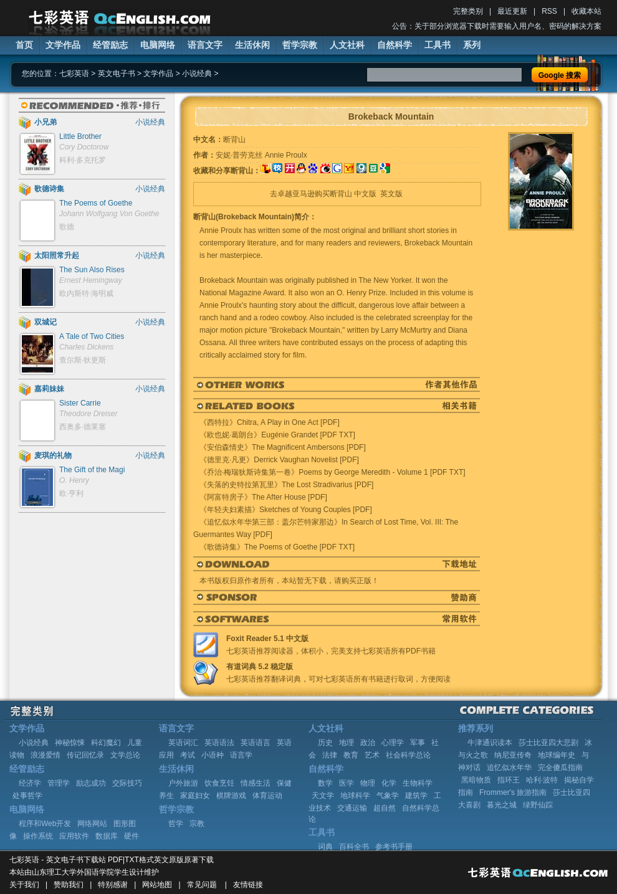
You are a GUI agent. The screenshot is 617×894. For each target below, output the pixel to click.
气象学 (387, 795)
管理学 (58, 783)
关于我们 (24, 884)
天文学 (323, 795)
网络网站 (92, 823)
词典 (325, 846)
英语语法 (219, 742)
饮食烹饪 (219, 783)
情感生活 (255, 783)
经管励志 (110, 45)
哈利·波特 (542, 780)
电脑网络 (157, 45)
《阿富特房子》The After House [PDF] (263, 497)
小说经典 (197, 73)
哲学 (175, 823)
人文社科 (347, 45)
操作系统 (38, 836)
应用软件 (74, 836)
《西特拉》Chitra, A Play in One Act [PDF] (269, 422)
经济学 (30, 783)
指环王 (508, 780)
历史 (325, 742)
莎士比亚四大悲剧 (548, 742)
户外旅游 (183, 783)
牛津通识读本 (489, 742)
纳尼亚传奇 (513, 755)
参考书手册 (394, 846)
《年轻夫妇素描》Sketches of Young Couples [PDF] (285, 509)
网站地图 (157, 884)
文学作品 (62, 45)
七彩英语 (74, 73)
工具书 (437, 45)
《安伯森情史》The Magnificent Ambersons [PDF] (282, 447)
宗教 (196, 823)
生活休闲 (252, 45)
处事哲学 (27, 795)
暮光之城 (502, 805)
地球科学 (355, 795)
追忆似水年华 (509, 767)
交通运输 (352, 808)
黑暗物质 (476, 780)
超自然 (384, 808)
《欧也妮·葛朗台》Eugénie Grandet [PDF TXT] (277, 434)
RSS (549, 11)
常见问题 (202, 884)
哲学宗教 (299, 45)
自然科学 (394, 45)
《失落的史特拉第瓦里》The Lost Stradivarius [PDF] (286, 484)
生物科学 (418, 783)
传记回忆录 (85, 755)
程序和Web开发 (45, 823)
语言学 (241, 755)
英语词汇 (183, 742)
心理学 (392, 742)
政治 (367, 742)
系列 (472, 45)
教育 (350, 755)
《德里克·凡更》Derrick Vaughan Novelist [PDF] (279, 459)
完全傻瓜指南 (560, 767)
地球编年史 (556, 755)
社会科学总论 (408, 755)
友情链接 (248, 884)
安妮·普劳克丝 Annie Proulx (261, 155)
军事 (417, 742)
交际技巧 (127, 783)
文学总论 (125, 755)
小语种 (212, 755)
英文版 (391, 193)
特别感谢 (113, 884)
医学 (346, 783)
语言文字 (205, 45)
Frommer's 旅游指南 (513, 792)
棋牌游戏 (231, 795)
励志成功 (91, 783)
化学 (388, 783)
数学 (325, 783)
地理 (346, 742)
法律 (329, 755)
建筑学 (416, 795)
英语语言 (255, 742)
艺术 (372, 755)
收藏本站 (586, 11)
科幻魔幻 (106, 742)
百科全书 (354, 846)
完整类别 (468, 11)
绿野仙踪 (538, 805)
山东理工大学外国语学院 (73, 872)
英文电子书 (116, 73)
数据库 (106, 836)
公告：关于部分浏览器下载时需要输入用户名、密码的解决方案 (496, 26)
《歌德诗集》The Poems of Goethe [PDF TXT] (277, 547)
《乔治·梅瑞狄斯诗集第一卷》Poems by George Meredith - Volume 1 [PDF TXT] (332, 472)
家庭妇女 (195, 795)
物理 (367, 783)
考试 (187, 755)
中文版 (365, 193)
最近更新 (512, 11)
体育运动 (267, 795)
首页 (24, 45)
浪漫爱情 (45, 755)
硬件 (131, 836)
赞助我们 (69, 884)
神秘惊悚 (70, 742)
